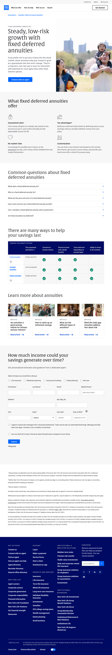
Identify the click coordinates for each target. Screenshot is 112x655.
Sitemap (42, 649)
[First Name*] (19, 392)
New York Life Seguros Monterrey (66, 628)
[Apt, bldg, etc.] (72, 405)
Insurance (37, 576)
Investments (38, 601)
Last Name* (36, 387)
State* (34, 412)
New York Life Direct (65, 607)
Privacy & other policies (28, 649)
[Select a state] (43, 417)
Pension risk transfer (65, 556)
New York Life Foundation (18, 603)
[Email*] (68, 392)
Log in (35, 549)
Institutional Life (64, 623)
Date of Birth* (78, 412)
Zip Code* (60, 412)
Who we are (40, 8)
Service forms (38, 557)
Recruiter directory (15, 568)
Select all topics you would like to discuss (22, 376)
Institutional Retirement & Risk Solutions (67, 618)
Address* (11, 399)
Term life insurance (40, 584)
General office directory (17, 572)
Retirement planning (34, 380)
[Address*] (31, 405)
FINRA (56, 510)
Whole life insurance (41, 587)
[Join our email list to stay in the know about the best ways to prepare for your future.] (9, 434)
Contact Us (87, 2)
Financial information (16, 599)
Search (49, 8)
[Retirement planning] (24, 380)
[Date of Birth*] (80, 417)
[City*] (19, 417)
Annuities (36, 605)
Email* (59, 387)
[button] (11, 262)
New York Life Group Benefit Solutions (65, 601)
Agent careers (14, 584)
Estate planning (72, 380)
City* (9, 412)
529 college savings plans (43, 609)
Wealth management (41, 613)
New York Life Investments (68, 597)
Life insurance (16, 380)
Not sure (86, 380)
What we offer (16, 8)
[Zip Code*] (64, 417)
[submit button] (14, 441)
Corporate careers (15, 587)
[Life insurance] (9, 380)
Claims (96, 2)
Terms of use (12, 649)
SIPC (60, 510)
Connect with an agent (17, 553)
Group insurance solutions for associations (67, 577)
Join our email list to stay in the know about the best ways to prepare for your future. (40, 434)
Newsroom (12, 614)
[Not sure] (81, 380)
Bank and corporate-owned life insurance (68, 564)
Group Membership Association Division (65, 611)
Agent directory (14, 564)
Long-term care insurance (43, 591)
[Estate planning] (65, 380)
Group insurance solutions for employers (67, 571)
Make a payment (39, 553)
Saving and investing (53, 380)
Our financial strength (17, 610)
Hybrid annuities (15, 276)
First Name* (12, 387)
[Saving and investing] (44, 380)
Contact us (12, 549)
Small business (39, 620)
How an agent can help (17, 561)
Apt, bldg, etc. (61, 399)
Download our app (40, 564)
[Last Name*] (43, 392)
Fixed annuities (15, 257)
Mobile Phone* (86, 387)
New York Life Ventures (17, 606)
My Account (104, 2)
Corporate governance (17, 591)
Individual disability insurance (40, 596)
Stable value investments (67, 560)
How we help (28, 8)
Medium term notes (65, 552)
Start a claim (38, 561)
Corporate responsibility (18, 595)
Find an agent (13, 557)
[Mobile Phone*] (92, 392)
